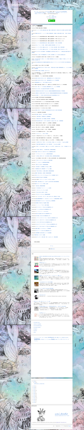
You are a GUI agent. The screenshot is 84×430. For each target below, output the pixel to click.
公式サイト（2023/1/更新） (52, 16)
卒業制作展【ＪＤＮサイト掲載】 (39, 234)
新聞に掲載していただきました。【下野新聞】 (43, 228)
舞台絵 (63, 337)
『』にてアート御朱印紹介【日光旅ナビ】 (51, 59)
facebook (35, 330)
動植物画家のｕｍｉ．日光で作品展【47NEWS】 (43, 82)
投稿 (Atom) (53, 248)
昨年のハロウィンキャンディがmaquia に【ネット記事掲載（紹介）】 (47, 175)
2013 (34, 402)
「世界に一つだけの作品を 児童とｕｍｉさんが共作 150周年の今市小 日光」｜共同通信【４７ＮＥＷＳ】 (51, 147)
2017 (34, 396)
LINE (56, 339)
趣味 (58, 337)
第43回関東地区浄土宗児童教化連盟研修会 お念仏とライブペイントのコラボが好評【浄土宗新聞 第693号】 (51, 63)
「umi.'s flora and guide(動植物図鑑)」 (61, 11)
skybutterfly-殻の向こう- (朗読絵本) (54, 12)
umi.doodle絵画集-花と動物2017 (40, 12)
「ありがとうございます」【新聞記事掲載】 (43, 194)
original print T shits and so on (61, 422)
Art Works (42, 339)
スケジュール (41, 13)
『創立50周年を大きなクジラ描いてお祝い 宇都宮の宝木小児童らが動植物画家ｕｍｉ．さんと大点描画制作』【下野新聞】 (52, 68)
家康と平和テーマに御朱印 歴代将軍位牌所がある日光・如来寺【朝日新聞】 (49, 110)
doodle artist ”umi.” (42, 294)
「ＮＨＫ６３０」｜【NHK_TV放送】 (42, 133)
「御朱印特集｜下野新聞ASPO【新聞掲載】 (43, 116)
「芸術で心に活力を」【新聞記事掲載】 (42, 164)
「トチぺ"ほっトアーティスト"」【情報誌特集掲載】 (44, 153)
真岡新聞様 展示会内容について (41, 232)
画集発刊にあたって (42, 262)
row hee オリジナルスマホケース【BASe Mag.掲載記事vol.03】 (46, 224)
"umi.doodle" (48, 11)
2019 (34, 393)
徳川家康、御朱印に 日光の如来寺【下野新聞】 (43, 114)
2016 (34, 397)
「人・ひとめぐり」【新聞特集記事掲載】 (43, 162)
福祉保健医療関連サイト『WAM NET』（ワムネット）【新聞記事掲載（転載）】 (49, 198)
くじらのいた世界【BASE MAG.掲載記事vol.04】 (44, 222)
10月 (35, 382)
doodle (46, 337)
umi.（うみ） (36, 11)
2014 (34, 400)
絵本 (55, 337)
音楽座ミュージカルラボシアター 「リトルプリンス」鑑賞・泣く (50, 275)
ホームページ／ (37, 337)
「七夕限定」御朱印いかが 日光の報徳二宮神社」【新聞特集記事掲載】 (47, 156)
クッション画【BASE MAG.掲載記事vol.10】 (43, 209)
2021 (34, 390)
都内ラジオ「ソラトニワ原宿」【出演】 (41, 183)
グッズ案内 (52, 15)
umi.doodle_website (37, 327)
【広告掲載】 (49, 232)
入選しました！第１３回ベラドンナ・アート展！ (42, 301)
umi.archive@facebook (38, 325)
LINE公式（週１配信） (38, 324)
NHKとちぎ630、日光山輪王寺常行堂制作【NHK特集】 (44, 88)
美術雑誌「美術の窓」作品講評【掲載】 (42, 202)
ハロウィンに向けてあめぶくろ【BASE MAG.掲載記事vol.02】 (46, 226)
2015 (34, 399)
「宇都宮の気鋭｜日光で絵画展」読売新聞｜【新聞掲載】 (45, 118)
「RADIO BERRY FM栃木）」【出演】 (42, 192)
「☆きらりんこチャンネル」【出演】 (42, 190)
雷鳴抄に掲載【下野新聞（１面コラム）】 (43, 70)
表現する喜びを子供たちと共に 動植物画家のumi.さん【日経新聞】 (47, 80)
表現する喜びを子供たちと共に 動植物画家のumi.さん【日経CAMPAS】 (48, 78)
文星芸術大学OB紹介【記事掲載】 (42, 177)
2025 (34, 381)
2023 (34, 387)
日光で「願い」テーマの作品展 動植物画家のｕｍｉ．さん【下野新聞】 (47, 86)
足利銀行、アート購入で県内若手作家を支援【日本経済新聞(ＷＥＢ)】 (48, 95)
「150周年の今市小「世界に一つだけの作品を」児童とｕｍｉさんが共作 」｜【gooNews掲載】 (52, 142)
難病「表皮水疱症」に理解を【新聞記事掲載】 (44, 173)
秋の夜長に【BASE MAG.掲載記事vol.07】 (43, 215)
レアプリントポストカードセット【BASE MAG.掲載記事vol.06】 (47, 217)
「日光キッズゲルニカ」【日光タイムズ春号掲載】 (44, 160)
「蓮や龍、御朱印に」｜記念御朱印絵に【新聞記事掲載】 (46, 149)
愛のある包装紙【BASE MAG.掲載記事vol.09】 (44, 213)
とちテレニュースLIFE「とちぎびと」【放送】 (47, 179)
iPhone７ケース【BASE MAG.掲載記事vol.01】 (44, 230)
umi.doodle (17, 4)
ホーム (51, 245)
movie (50, 339)
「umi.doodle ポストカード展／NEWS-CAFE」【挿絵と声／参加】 (48, 196)
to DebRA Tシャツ (42, 312)
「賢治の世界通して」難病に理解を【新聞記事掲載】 (45, 170)
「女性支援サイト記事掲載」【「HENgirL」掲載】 (43, 166)
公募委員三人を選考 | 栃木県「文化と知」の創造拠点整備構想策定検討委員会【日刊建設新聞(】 (51, 93)
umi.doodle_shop (37, 322)
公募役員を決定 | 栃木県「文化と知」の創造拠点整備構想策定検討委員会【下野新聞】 (50, 90)
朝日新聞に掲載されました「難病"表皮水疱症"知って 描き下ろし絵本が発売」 (53, 306)
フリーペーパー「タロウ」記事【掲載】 (42, 205)
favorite (66, 337)
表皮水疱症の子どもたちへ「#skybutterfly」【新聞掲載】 (46, 200)
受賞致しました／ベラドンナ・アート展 (46, 269)
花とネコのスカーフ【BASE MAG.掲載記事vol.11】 (44, 207)
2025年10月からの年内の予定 (39, 383)
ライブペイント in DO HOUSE (42, 211)
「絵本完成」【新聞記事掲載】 (40, 185)
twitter (35, 332)
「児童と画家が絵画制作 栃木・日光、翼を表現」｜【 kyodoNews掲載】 (48, 144)
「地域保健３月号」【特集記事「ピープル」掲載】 (43, 168)
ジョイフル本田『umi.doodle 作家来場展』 (46, 288)
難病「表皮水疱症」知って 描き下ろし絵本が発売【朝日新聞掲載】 (47, 181)
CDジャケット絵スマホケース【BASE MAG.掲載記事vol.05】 (46, 219)
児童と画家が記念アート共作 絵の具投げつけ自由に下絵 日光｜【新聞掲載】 (49, 120)
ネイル (60, 337)
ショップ (46, 339)
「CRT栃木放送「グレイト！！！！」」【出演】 (44, 188)
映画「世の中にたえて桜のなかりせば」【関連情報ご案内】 (46, 151)
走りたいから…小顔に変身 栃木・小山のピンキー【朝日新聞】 (47, 237)
